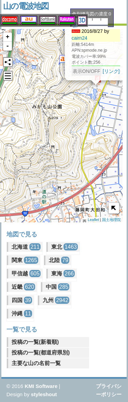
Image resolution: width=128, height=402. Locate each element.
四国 (22, 300)
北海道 (26, 246)
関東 (25, 260)
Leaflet (93, 220)
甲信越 (26, 273)
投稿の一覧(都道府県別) (41, 352)
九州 (56, 300)
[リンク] (104, 72)
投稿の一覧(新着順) (35, 342)
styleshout (44, 394)
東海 (63, 273)
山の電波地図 (25, 6)
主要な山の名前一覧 (36, 363)
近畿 (23, 286)
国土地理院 (111, 220)
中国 (57, 286)
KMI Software (41, 386)
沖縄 (22, 313)
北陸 (59, 260)
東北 (64, 246)
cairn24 (73, 39)
